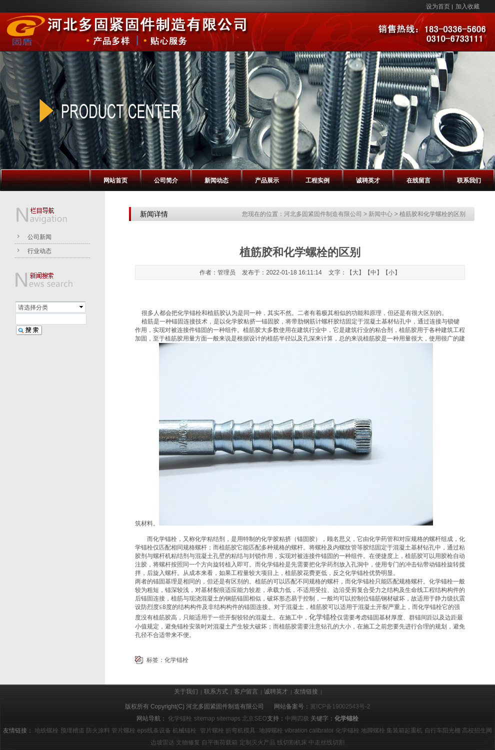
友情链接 (306, 691)
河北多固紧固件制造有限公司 (323, 214)
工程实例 (318, 180)
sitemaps (228, 718)
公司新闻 (40, 237)
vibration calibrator (309, 730)
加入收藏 (468, 6)
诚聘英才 (368, 180)
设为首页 (438, 6)
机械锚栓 (184, 730)
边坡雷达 (162, 742)
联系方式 (216, 691)
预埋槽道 (72, 730)
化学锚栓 (323, 617)
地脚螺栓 (271, 730)
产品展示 (267, 180)
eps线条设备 (154, 730)
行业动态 (40, 251)
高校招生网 (477, 730)
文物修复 (188, 742)
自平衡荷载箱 (220, 742)
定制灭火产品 (258, 742)
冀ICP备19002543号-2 (340, 706)
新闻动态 (216, 180)
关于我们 (186, 691)
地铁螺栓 (46, 730)
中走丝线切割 (326, 742)
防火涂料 (98, 730)
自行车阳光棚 (442, 730)
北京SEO (254, 718)
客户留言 (246, 691)
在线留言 (418, 180)
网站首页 (116, 180)
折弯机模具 (241, 730)
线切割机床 (292, 742)
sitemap (204, 718)
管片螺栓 (124, 730)
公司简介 (166, 180)
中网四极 (297, 718)
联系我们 (469, 180)
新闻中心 (380, 214)
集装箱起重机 (404, 730)
